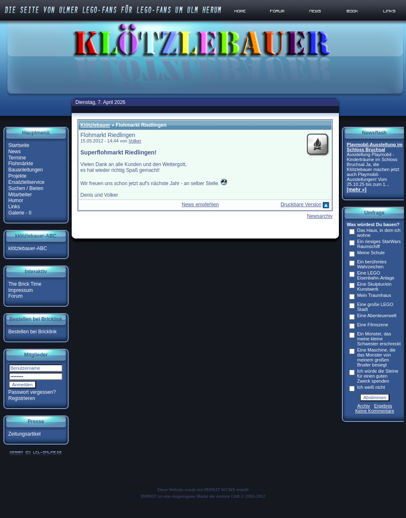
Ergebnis (383, 405)
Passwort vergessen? (32, 392)
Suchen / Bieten (26, 188)
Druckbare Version (300, 204)
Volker (134, 140)
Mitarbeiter (20, 194)
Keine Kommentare (374, 410)
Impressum (20, 290)
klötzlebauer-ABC (27, 248)
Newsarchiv (320, 216)
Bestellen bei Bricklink (32, 332)
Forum (15, 296)
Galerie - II (19, 213)
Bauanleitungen (25, 170)
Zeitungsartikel (24, 434)
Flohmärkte (20, 163)
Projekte (17, 176)
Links (14, 207)
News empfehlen (200, 204)
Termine (17, 157)
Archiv (364, 405)
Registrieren (21, 398)
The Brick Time (24, 284)
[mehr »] (356, 190)
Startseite (18, 145)
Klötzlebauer (95, 125)
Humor (15, 200)
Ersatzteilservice (26, 182)
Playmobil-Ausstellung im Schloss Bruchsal (374, 147)
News (14, 151)
